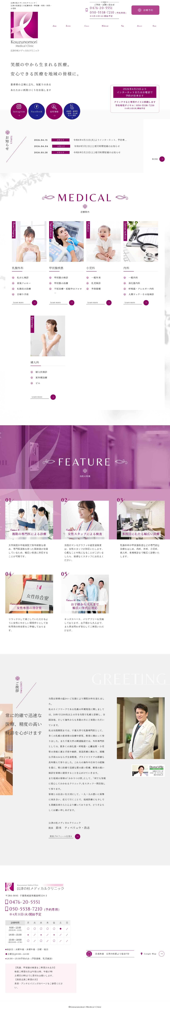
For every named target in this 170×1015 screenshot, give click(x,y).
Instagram (19, 111)
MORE (154, 159)
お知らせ (154, 24)
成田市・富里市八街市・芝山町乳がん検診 (72, 113)
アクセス (139, 24)
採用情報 (54, 111)
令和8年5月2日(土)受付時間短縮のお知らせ (97, 146)
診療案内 (105, 24)
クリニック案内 (86, 24)
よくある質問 (122, 24)
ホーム (54, 24)
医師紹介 (68, 24)
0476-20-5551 (24, 904)
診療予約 (148, 10)
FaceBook (36, 111)
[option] (117, 59)
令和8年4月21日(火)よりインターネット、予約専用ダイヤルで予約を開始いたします (117, 139)
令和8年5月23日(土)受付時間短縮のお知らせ (97, 152)
